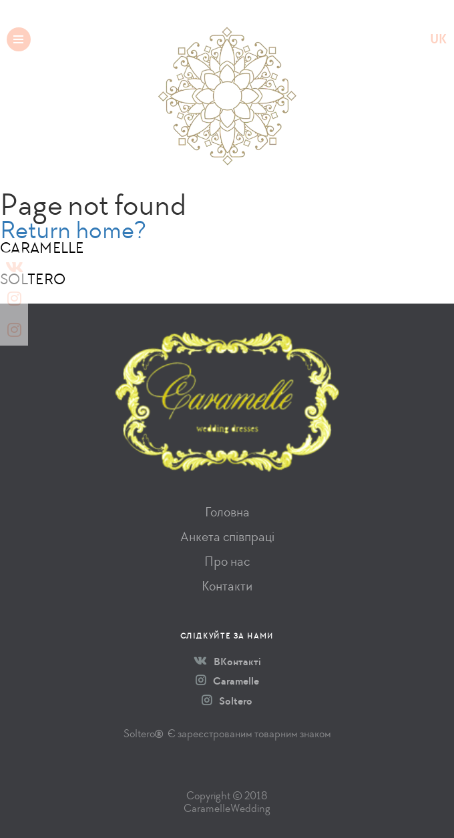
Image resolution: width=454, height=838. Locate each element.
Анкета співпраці (227, 536)
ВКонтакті (227, 662)
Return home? (73, 230)
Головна (227, 512)
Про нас (227, 561)
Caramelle (227, 681)
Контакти (227, 586)
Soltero (227, 701)
